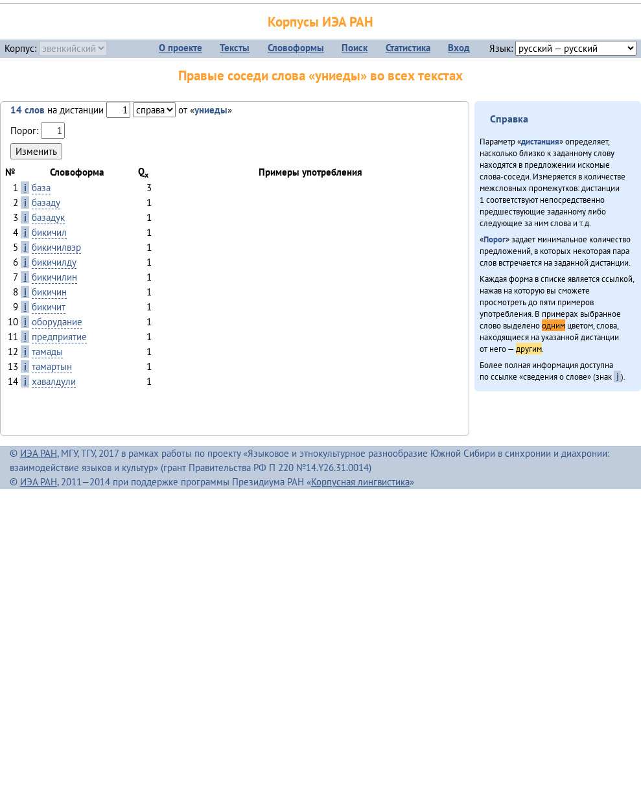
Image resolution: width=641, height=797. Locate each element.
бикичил (49, 232)
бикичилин (54, 277)
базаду (46, 202)
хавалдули (54, 381)
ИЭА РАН (38, 453)
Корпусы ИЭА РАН (320, 21)
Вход (459, 47)
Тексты (235, 47)
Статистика (408, 47)
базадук (48, 217)
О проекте (180, 47)
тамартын (52, 366)
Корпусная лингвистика (360, 482)
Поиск (354, 47)
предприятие (59, 336)
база (41, 187)
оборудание (57, 322)
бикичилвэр (56, 247)
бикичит (48, 307)
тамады (47, 351)
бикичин (49, 292)
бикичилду (54, 262)
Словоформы (296, 47)
